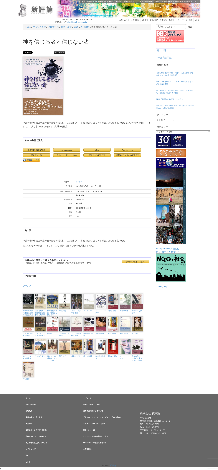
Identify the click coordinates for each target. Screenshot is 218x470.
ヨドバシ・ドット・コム (67, 155)
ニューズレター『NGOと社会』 (95, 424)
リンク (197, 20)
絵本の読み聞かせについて (93, 411)
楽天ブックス (36, 155)
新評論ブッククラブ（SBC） (37, 430)
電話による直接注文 (97, 155)
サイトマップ (182, 20)
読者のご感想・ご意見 (135, 262)
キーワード (162, 286)
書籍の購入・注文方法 (158, 20)
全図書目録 (135, 20)
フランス (79, 182)
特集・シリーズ (89, 430)
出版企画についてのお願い (36, 436)
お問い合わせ (124, 20)
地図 (191, 20)
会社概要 (144, 20)
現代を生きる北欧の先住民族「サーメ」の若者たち (174, 91)
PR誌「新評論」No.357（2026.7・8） (170, 99)
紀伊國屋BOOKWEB (36, 150)
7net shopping (127, 150)
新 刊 (161, 50)
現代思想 (85, 27)
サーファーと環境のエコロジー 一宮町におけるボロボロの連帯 (174, 83)
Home (28, 27)
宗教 (76, 27)
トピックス (87, 398)
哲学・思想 (66, 27)
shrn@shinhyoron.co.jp (77, 22)
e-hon (97, 150)
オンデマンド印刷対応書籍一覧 (94, 443)
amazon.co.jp (66, 150)
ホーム (28, 398)
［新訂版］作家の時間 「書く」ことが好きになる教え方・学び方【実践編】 (174, 74)
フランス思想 (39, 27)
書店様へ (172, 20)
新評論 (42, 9)
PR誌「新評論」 (165, 57)
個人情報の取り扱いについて (36, 443)
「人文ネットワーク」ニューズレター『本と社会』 (102, 417)
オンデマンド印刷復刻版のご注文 (95, 436)
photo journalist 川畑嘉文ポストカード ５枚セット (171, 210)
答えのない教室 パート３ (175, 107)
